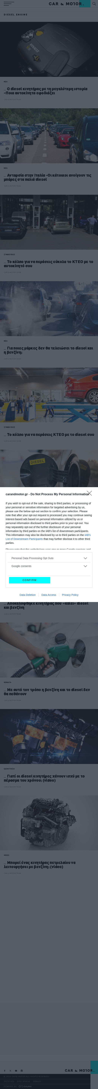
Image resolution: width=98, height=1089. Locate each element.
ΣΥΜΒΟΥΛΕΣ (9, 254)
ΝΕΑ (6, 82)
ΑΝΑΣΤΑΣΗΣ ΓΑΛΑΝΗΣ (13, 528)
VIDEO (6, 855)
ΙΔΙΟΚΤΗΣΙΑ (9, 769)
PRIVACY (37, 1081)
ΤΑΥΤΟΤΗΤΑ (9, 1081)
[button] (9, 4)
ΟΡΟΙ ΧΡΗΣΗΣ (23, 1081)
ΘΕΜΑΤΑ (7, 682)
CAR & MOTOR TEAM (12, 99)
